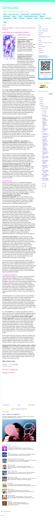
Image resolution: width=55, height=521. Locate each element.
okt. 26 (43, 110)
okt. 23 (43, 111)
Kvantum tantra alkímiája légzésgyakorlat (45, 140)
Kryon (44, 14)
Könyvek (36, 18)
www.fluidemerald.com (22, 37)
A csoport (20, 16)
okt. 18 (43, 185)
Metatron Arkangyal (7, 18)
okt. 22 (43, 113)
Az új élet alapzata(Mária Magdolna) (45, 128)
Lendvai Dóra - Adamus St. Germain (45, 42)
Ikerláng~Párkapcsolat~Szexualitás (30, 16)
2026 (41, 99)
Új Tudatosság (21, 18)
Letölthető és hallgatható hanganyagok (44, 148)
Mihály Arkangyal (7, 16)
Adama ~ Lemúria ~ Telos (13, 14)
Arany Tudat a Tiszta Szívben (45, 116)
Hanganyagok (29, 18)
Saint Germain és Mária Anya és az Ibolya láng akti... (45, 153)
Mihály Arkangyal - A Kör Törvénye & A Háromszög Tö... (45, 180)
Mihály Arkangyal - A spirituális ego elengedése (45, 175)
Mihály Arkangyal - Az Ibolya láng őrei (45, 157)
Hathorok (14, 16)
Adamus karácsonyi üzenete (13, 477)
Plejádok (14, 18)
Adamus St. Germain (25, 14)
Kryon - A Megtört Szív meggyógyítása (11, 414)
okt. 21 (43, 183)
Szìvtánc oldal (40, 50)
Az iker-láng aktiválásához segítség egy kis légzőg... (45, 144)
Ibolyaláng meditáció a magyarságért (44, 119)
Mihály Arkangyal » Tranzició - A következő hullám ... (45, 162)
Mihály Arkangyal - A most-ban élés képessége (45, 171)
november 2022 (44, 106)
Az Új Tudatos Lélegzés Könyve (45, 134)
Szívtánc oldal (48, 18)
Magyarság (42, 16)
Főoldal (5, 14)
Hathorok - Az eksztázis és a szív (13, 446)
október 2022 (43, 108)
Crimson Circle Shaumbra (36, 14)
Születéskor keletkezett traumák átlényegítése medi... (44, 124)
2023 (41, 103)
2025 (41, 101)
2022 (41, 105)
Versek (41, 18)
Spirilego (10, 7)
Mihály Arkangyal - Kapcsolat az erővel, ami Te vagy (45, 167)
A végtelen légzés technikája (45, 137)
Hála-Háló (43, 131)
